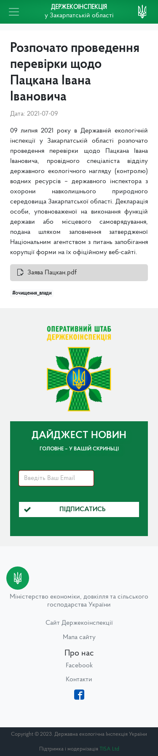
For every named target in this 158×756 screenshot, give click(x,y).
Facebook (79, 665)
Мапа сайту (79, 637)
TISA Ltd (109, 749)
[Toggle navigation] (14, 12)
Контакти (79, 679)
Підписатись (65, 509)
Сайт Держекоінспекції (79, 623)
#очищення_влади (31, 293)
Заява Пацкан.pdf (52, 272)
